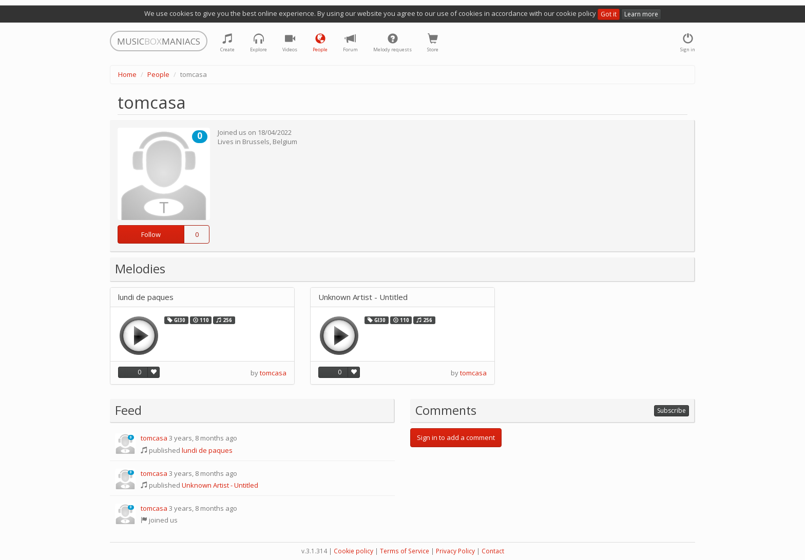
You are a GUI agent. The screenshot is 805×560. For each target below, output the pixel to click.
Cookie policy (353, 551)
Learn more (641, 14)
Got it (609, 14)
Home (127, 74)
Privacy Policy (455, 551)
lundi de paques (146, 297)
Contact (493, 551)
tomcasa (273, 372)
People (158, 74)
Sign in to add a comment (456, 437)
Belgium (285, 141)
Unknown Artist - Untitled (363, 297)
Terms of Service (404, 551)
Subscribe (671, 410)
